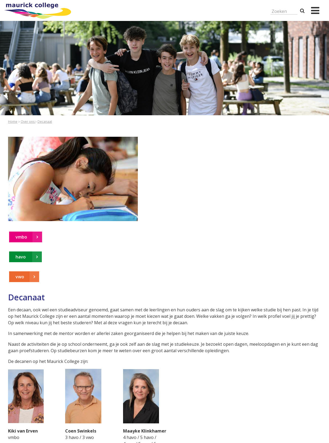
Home (12, 121)
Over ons (28, 121)
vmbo (21, 237)
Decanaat (45, 121)
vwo (20, 277)
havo (21, 257)
